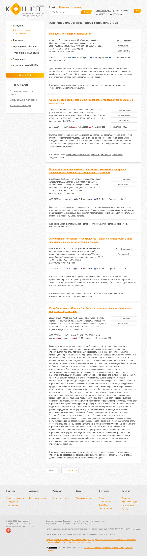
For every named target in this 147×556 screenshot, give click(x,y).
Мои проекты (128, 505)
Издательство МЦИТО (25, 65)
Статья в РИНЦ (124, 51)
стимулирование (74, 293)
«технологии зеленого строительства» (67, 88)
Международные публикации (23, 100)
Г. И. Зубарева (80, 57)
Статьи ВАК (25, 75)
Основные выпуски (23, 30)
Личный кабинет (123, 10)
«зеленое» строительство (78, 85)
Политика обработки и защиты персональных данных (69, 542)
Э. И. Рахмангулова (119, 57)
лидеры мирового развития (79, 296)
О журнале (19, 59)
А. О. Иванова (97, 127)
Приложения (20, 33)
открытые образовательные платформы (110, 452)
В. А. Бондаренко (83, 199)
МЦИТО (49, 540)
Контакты (103, 504)
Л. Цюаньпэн (64, 338)
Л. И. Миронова (82, 338)
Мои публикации (129, 502)
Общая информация (105, 499)
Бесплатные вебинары (20, 105)
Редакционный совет (25, 46)
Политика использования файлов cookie (118, 540)
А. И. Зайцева (80, 127)
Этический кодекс (84, 498)
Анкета (125, 509)
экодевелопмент (57, 157)
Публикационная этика (26, 53)
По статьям (64, 7)
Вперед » (72, 470)
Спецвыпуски (12, 502)
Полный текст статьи (124, 41)
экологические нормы (59, 227)
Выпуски (18, 25)
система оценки (73, 224)
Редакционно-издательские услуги (22, 92)
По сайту (53, 7)
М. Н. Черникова (99, 57)
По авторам (76, 7)
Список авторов (106, 508)
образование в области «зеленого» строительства (99, 455)
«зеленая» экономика (117, 224)
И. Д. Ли (99, 199)
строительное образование (62, 455)
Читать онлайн (124, 46)
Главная (126, 498)
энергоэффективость (101, 154)
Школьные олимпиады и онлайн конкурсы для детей (77, 540)
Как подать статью (37, 498)
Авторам (18, 40)
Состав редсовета (60, 498)
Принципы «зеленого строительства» (70, 34)
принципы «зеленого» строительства (108, 85)
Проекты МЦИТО (103, 10)
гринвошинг (117, 154)
